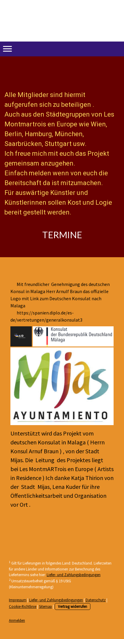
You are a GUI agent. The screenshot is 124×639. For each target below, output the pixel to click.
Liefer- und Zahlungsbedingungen (74, 574)
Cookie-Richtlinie (22, 606)
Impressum (17, 599)
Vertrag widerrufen (72, 606)
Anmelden (17, 620)
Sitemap (45, 606)
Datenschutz (96, 599)
